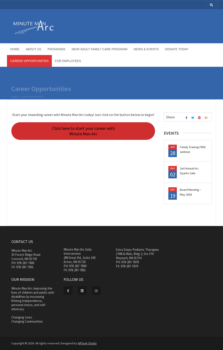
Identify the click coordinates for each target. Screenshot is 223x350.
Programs (56, 49)
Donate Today (177, 49)
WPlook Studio (87, 343)
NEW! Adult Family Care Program (99, 49)
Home (14, 49)
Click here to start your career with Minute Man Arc (83, 131)
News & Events (146, 49)
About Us (33, 49)
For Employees (68, 61)
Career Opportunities (29, 61)
